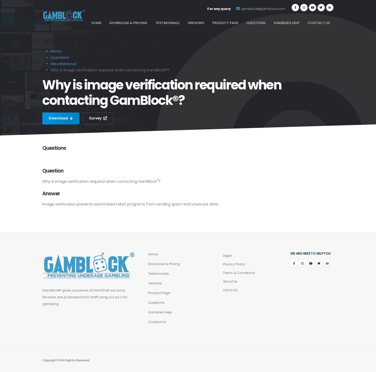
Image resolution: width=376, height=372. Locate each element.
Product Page (225, 22)
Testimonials (167, 22)
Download (61, 118)
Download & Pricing (128, 22)
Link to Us (230, 290)
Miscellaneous (63, 63)
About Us (230, 281)
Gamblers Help (286, 22)
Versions (195, 22)
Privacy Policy (234, 264)
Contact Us (319, 22)
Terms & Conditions (239, 273)
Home (96, 22)
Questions (256, 22)
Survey (99, 118)
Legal (227, 255)
